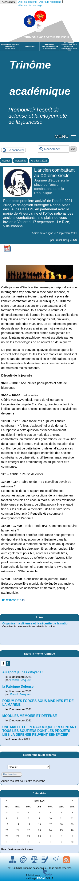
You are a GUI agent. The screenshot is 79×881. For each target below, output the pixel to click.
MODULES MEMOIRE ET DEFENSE (29, 716)
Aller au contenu (27, 1)
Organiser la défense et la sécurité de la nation (35, 623)
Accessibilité (9, 2)
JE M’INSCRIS (11, 600)
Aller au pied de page (30, 5)
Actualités (20, 160)
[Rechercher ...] (54, 149)
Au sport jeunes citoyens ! (22, 672)
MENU (62, 136)
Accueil (6, 160)
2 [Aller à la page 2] (7, 663)
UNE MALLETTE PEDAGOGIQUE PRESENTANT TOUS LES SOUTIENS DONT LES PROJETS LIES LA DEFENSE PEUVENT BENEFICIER (39, 730)
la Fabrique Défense (17, 686)
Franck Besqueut (64, 240)
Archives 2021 (39, 160)
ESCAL (41, 878)
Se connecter (16, 150)
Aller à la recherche (50, 1)
